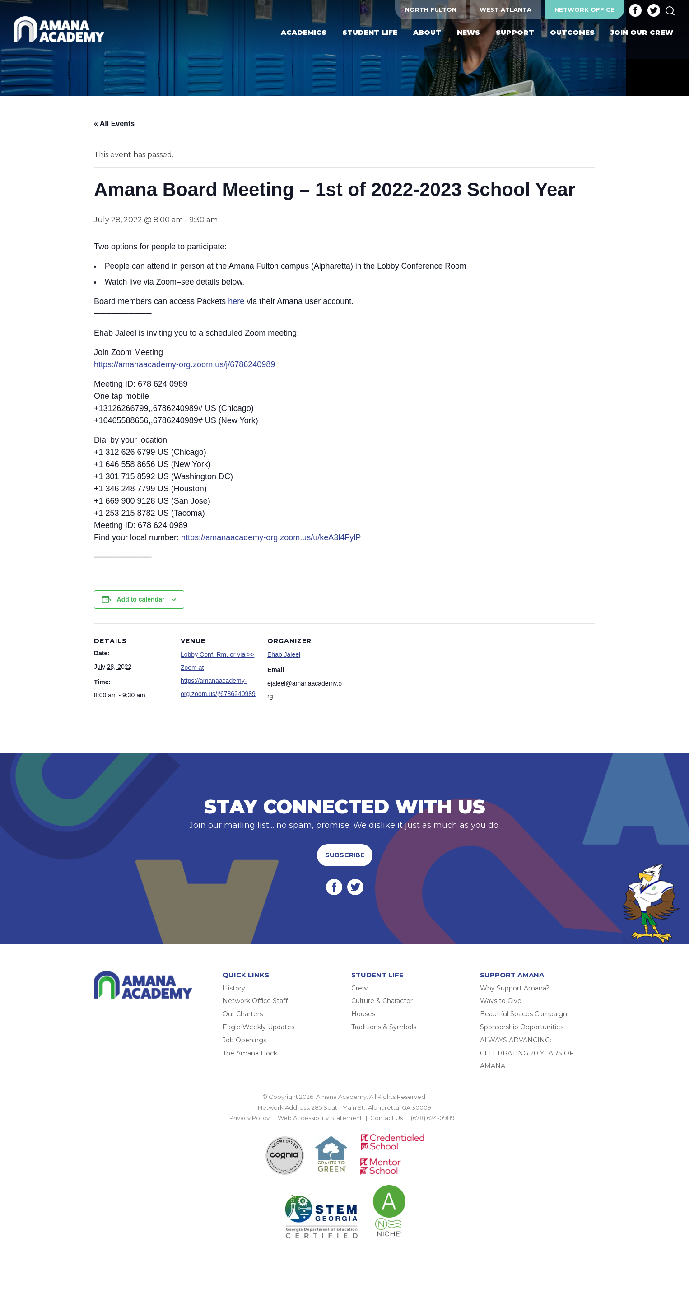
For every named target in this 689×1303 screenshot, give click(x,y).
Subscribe (344, 855)
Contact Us (386, 1117)
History (234, 988)
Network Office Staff (255, 1001)
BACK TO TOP (344, 1129)
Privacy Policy (249, 1117)
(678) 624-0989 (433, 1117)
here (236, 301)
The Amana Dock (250, 1053)
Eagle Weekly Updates (258, 1027)
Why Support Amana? (514, 988)
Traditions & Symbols (383, 1027)
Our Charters (243, 1014)
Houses (363, 1014)
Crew (359, 988)
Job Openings (244, 1040)
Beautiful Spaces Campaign (523, 1014)
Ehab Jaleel (283, 654)
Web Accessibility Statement (320, 1117)
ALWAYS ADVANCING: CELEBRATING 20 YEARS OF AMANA (526, 1053)
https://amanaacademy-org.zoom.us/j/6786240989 (184, 364)
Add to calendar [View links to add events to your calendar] (141, 599)
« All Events (114, 123)
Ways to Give (500, 1001)
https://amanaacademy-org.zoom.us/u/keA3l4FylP (271, 537)
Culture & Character (382, 1001)
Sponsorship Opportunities (521, 1027)
